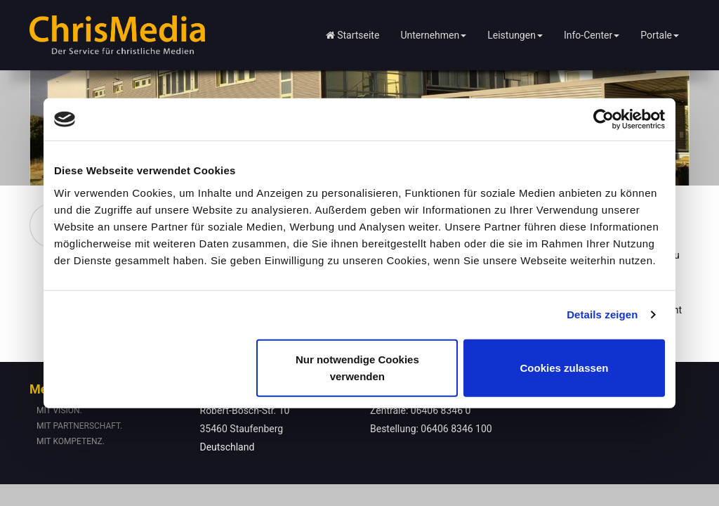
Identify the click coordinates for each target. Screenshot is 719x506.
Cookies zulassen (564, 367)
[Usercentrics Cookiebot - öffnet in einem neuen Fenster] (603, 119)
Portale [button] (659, 35)
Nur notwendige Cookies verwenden (357, 367)
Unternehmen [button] (433, 35)
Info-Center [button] (591, 35)
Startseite (353, 35)
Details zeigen (602, 314)
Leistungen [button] (515, 35)
